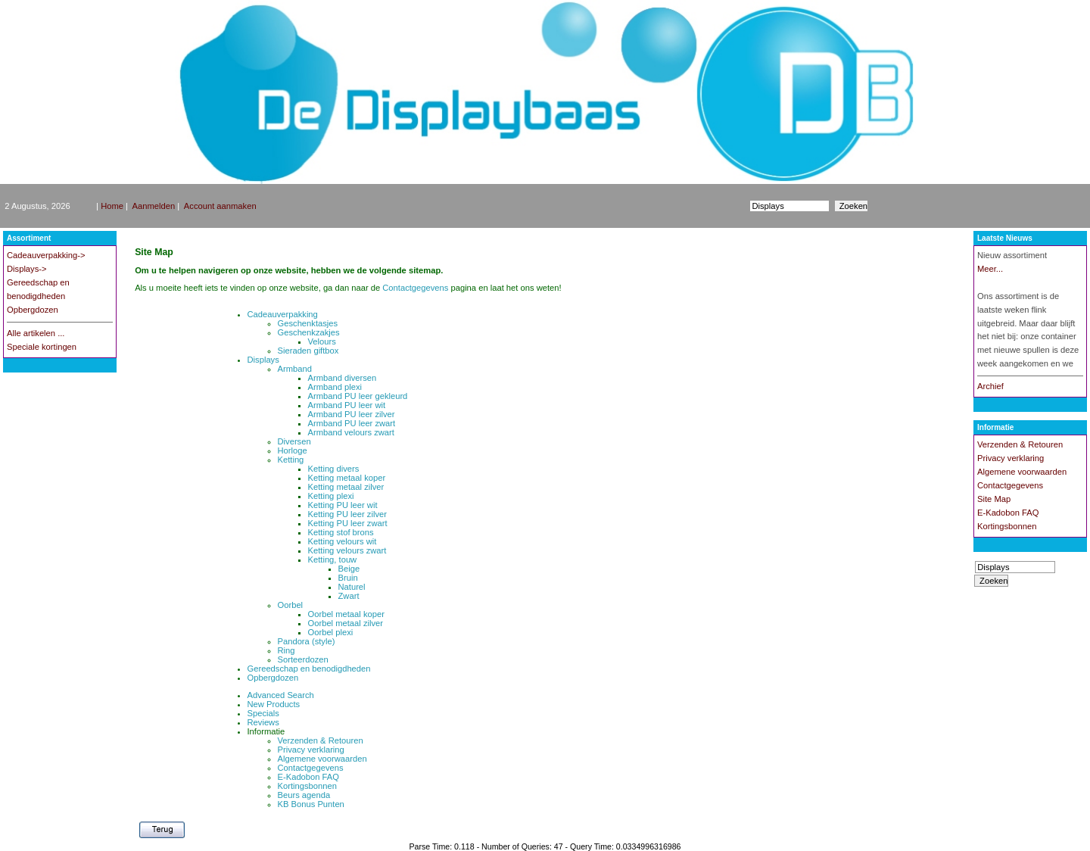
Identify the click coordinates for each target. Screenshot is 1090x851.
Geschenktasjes (308, 323)
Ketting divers (334, 468)
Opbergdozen (32, 309)
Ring (286, 650)
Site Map (994, 498)
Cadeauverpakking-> (46, 255)
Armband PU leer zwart (352, 423)
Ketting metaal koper (347, 477)
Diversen (294, 441)
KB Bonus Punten (311, 804)
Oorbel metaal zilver (345, 623)
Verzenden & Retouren (320, 740)
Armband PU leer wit (347, 405)
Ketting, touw (332, 559)
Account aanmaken (220, 205)
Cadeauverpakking (283, 314)
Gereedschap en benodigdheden (309, 668)
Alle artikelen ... (35, 333)
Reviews (263, 722)
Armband (295, 368)
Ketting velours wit (342, 541)
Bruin (348, 577)
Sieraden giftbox (308, 350)
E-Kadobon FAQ (308, 776)
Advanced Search (281, 695)
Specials (263, 713)
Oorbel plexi (330, 632)
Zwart (349, 595)
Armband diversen (342, 377)
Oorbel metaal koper (346, 614)
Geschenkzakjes (309, 332)
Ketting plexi (331, 495)
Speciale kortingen (41, 346)
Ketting (291, 459)
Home (112, 205)
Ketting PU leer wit (343, 505)
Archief (990, 386)
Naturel (352, 586)
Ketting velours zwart (347, 550)
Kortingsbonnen (307, 785)
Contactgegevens (416, 287)
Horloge (292, 450)
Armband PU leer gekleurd (358, 396)
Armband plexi (335, 386)
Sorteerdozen (303, 659)
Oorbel (291, 604)
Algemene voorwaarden (322, 758)
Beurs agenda (304, 795)
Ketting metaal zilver (346, 486)
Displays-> (27, 268)
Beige (349, 568)
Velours (322, 341)
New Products (274, 704)
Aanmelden (154, 205)
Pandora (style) (306, 641)
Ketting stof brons (341, 532)
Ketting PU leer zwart (348, 523)
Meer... (990, 268)
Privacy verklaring (311, 749)
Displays (263, 359)
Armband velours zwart (351, 432)
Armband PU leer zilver (351, 414)
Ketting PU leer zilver (347, 514)
